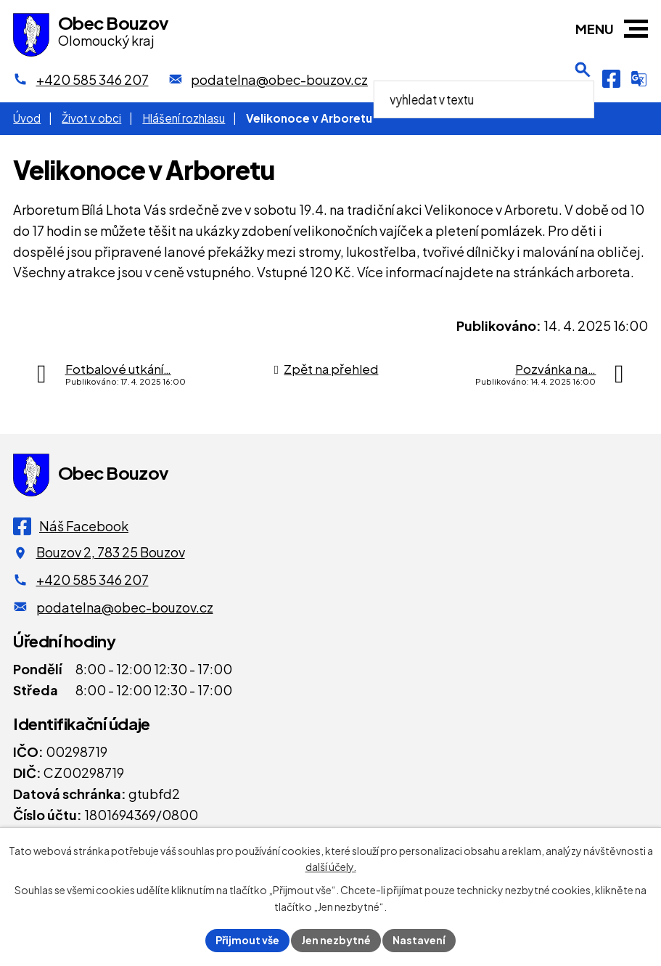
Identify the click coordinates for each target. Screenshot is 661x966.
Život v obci (91, 118)
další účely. (330, 867)
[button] (636, 29)
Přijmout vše (247, 939)
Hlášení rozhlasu (183, 118)
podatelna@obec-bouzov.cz (124, 607)
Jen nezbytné (336, 939)
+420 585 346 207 (92, 579)
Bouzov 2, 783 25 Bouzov (110, 552)
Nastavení (419, 939)
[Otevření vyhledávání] (583, 79)
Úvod (27, 118)
